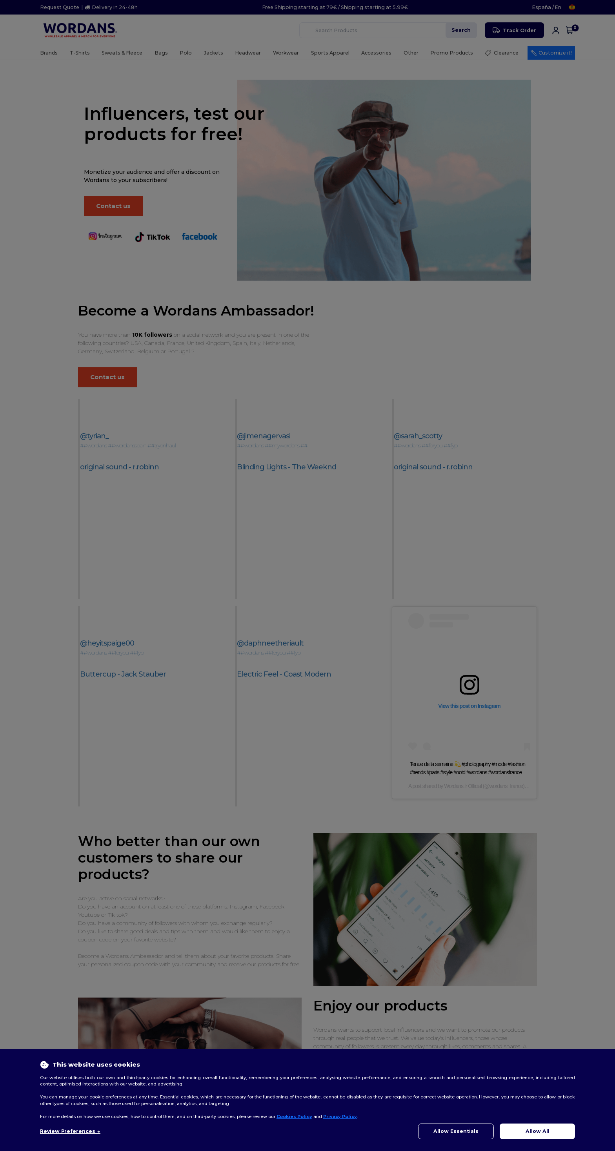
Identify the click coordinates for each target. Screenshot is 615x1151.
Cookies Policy (294, 1116)
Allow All (537, 1131)
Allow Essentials (456, 1131)
